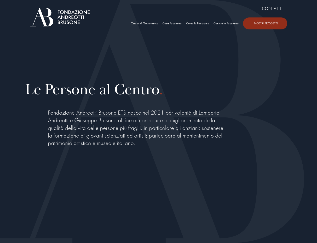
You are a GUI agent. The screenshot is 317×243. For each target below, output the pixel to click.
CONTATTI (271, 8)
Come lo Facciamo (197, 23)
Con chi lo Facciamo (226, 23)
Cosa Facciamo (172, 23)
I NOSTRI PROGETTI (265, 23)
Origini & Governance (144, 23)
